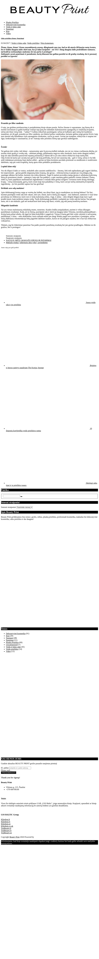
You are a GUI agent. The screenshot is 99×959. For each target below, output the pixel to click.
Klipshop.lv (5, 822)
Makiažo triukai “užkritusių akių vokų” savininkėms (27, 243)
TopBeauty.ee (6, 833)
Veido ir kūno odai (13, 27)
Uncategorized (12, 645)
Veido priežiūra (33, 43)
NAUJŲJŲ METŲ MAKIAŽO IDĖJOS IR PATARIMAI (28, 240)
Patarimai (10, 29)
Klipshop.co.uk (7, 826)
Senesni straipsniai (8, 507)
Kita (7, 31)
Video (8, 33)
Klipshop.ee (6, 824)
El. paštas (5, 768)
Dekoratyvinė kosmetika (15, 25)
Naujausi (9, 638)
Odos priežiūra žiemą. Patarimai (12, 38)
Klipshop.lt (5, 819)
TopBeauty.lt (6, 828)
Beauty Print (15, 837)
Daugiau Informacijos (28, 843)
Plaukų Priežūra (12, 22)
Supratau (16, 843)
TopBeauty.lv (6, 831)
